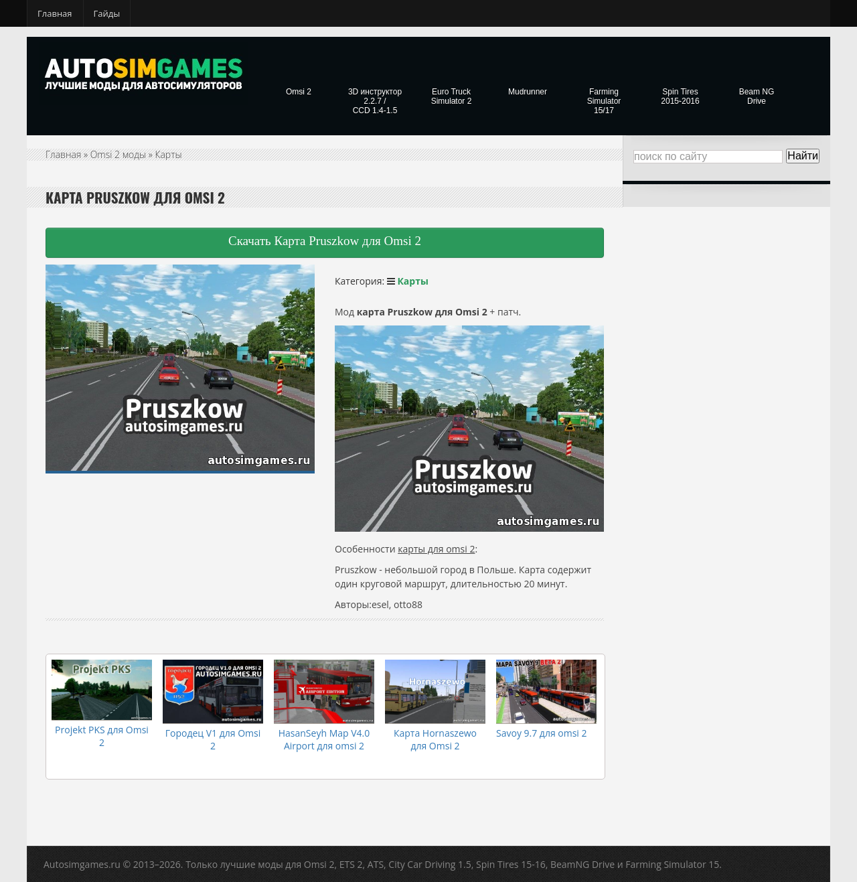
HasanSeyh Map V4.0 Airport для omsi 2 (324, 739)
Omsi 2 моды (118, 154)
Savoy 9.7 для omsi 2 (541, 733)
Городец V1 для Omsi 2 (213, 739)
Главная (54, 13)
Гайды (107, 13)
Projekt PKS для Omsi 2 (102, 736)
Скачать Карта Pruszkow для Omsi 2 (324, 241)
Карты (168, 154)
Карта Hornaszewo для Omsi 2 (435, 739)
